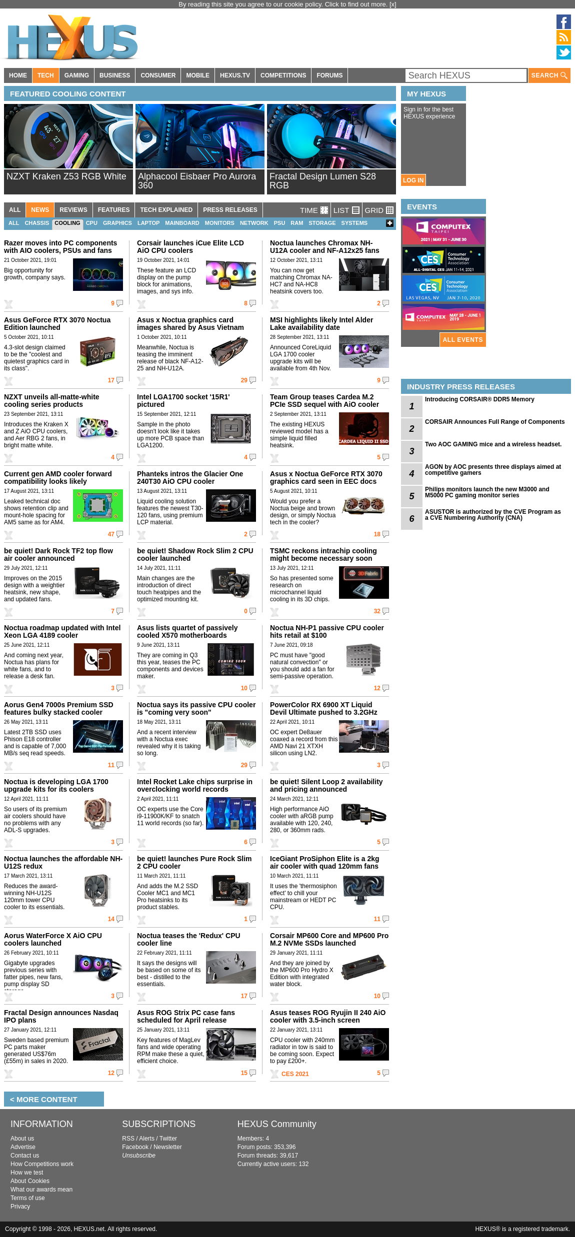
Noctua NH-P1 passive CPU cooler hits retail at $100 (327, 631)
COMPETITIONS (283, 75)
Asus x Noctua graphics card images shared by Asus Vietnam (190, 323)
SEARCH (550, 75)
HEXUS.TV (235, 75)
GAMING (76, 75)
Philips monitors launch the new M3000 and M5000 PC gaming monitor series (487, 492)
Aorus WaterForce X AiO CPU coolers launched (53, 939)
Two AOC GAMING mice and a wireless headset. (493, 444)
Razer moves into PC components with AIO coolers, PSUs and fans (60, 246)
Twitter (168, 1138)
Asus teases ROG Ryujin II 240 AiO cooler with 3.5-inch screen (328, 1016)
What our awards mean (41, 1189)
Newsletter (168, 1147)
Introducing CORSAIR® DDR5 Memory (479, 399)
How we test (26, 1172)
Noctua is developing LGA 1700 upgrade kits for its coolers (56, 785)
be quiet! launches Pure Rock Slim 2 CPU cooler (194, 862)
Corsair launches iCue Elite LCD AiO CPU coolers (190, 246)
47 (111, 534)
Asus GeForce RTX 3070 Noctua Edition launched (57, 323)
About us (22, 1138)
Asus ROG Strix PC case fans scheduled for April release (186, 1016)
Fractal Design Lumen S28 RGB (323, 180)
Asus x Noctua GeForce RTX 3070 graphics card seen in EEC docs (326, 477)
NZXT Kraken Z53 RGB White (66, 176)
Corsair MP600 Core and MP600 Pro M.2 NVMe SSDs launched (329, 939)
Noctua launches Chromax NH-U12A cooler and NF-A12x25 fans (325, 246)
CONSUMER (158, 75)
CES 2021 (295, 1074)
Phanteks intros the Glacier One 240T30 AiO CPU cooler (190, 477)
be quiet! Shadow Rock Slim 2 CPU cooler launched (195, 554)
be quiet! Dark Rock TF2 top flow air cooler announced (58, 554)
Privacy (20, 1206)
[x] (393, 4)
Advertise (23, 1147)
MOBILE (198, 75)
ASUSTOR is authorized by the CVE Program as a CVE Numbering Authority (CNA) (493, 515)
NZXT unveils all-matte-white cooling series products (52, 400)
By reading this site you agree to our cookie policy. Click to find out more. (284, 4)
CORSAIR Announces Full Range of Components (495, 422)
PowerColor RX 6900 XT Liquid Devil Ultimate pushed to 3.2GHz (324, 708)
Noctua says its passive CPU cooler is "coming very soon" (196, 708)
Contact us (24, 1155)
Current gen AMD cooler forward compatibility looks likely (58, 477)
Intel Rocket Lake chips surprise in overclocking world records (194, 785)
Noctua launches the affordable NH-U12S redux (63, 862)
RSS (128, 1138)
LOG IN (413, 180)
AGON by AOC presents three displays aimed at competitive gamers (493, 470)
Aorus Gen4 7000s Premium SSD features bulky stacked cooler (59, 708)
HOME (18, 75)
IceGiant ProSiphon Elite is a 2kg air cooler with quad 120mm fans (325, 862)
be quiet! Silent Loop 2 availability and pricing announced (326, 785)
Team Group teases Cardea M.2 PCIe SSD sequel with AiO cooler (324, 400)
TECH (46, 75)
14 (111, 919)
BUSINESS (115, 75)
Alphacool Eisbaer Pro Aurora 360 (197, 180)
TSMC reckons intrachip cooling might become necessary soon (323, 554)
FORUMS (329, 75)
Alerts (146, 1138)
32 (377, 611)
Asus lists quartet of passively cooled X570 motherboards (187, 631)
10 (244, 688)
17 (111, 380)
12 (377, 688)
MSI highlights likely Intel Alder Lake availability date (321, 323)
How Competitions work (42, 1164)
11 (111, 765)
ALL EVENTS (463, 339)
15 (244, 1073)
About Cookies (30, 1181)
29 (244, 380)
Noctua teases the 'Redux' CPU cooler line (188, 939)
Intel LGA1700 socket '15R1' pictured (183, 400)
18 (377, 534)
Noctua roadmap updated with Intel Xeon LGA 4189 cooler (62, 631)
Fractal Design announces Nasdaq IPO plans (61, 1016)
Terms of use (27, 1198)
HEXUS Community (277, 1124)
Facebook (135, 1147)
